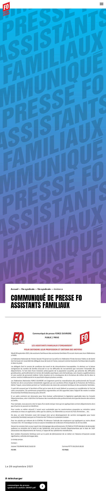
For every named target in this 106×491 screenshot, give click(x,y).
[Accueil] (6, 9)
